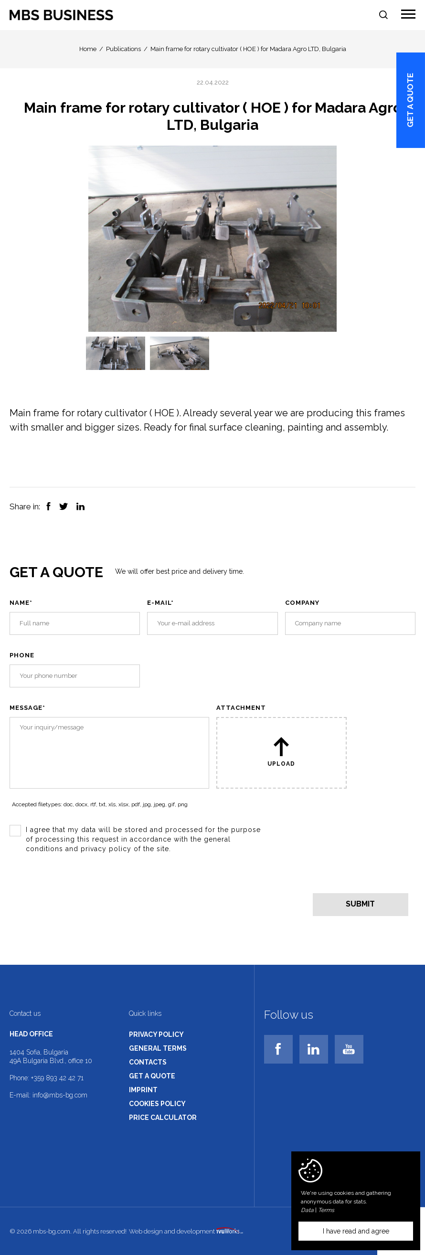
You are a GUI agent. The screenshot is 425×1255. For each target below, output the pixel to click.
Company (302, 602)
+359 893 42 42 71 (57, 1078)
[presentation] (82, 893)
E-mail (160, 602)
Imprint (143, 1090)
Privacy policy (156, 1034)
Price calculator (163, 1117)
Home (87, 49)
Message (27, 707)
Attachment (241, 707)
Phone (22, 655)
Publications (123, 49)
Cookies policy (157, 1103)
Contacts (148, 1062)
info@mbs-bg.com (59, 1095)
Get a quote (410, 100)
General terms (158, 1048)
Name (21, 602)
